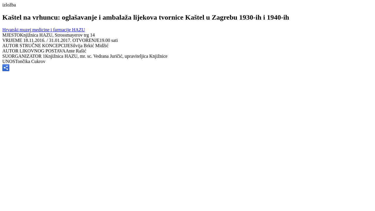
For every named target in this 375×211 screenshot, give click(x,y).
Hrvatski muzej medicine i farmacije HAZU (43, 29)
